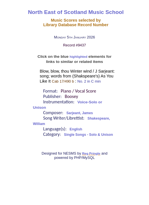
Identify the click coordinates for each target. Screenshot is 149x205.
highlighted (78, 56)
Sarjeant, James (79, 113)
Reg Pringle (91, 153)
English (76, 129)
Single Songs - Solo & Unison (88, 135)
